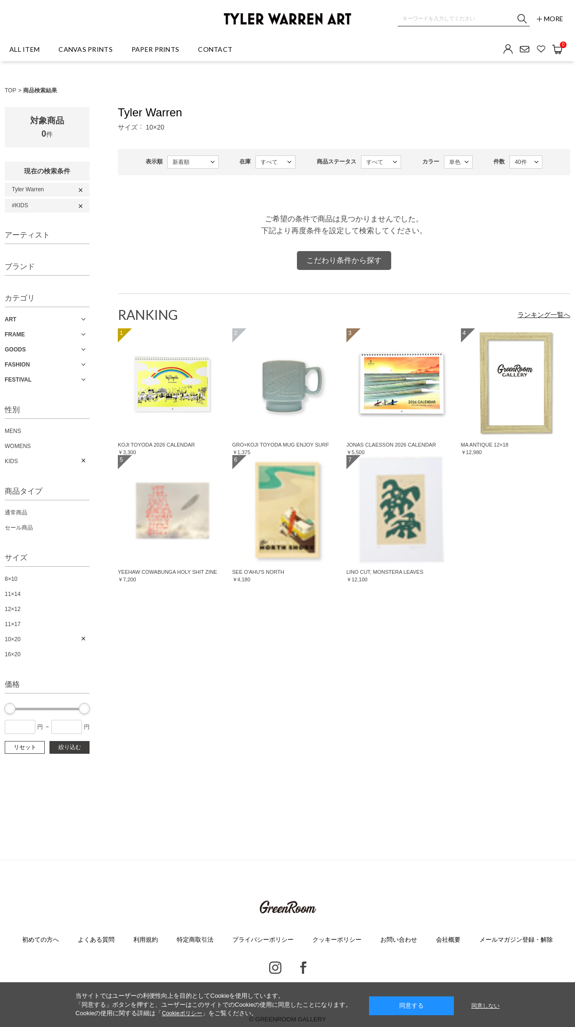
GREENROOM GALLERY (287, 907)
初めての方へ (40, 939)
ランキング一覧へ (544, 314)
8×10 (11, 579)
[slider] (10, 708)
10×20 (13, 639)
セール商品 (19, 527)
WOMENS (18, 446)
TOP (10, 90)
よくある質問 (96, 939)
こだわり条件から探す (344, 260)
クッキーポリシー (336, 939)
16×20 (13, 654)
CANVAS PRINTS (85, 49)
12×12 (13, 609)
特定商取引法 (195, 939)
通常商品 (16, 512)
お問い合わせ (398, 939)
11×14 (13, 594)
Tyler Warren (28, 189)
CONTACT (215, 49)
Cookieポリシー (182, 1013)
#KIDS (20, 205)
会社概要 (448, 939)
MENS (13, 431)
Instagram (275, 968)
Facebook (303, 968)
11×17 (13, 624)
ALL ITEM (24, 49)
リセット (25, 747)
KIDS (11, 461)
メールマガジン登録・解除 (516, 939)
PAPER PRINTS (155, 49)
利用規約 (145, 939)
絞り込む (69, 747)
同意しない (485, 1006)
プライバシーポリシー (263, 939)
